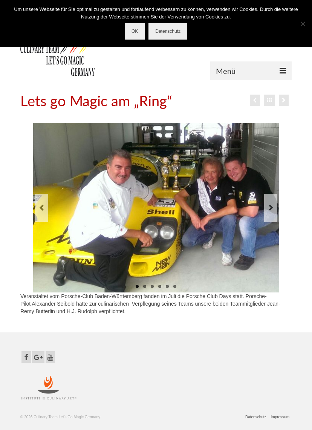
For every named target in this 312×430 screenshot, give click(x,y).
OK (135, 31)
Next (270, 208)
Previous (41, 208)
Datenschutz (167, 31)
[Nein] (302, 24)
